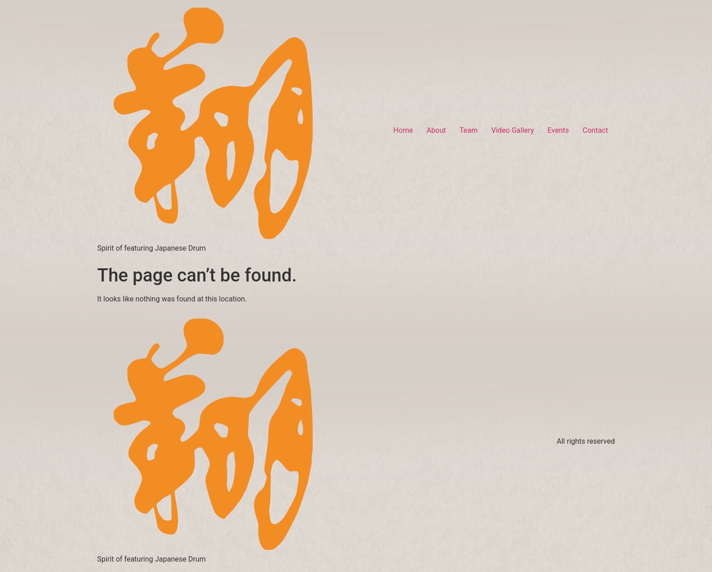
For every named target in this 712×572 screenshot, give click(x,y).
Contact (595, 130)
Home (403, 130)
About (436, 130)
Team (469, 130)
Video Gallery (512, 130)
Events (558, 130)
